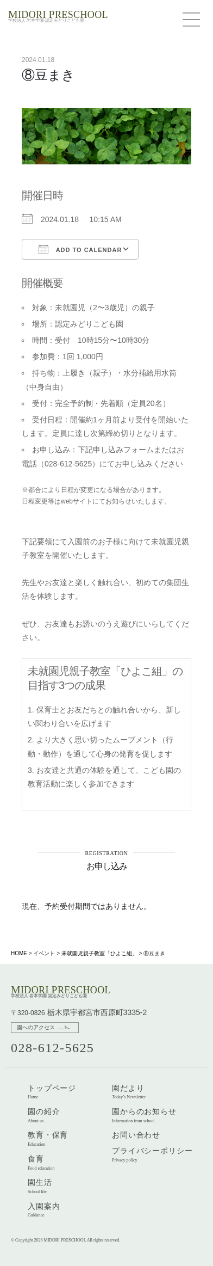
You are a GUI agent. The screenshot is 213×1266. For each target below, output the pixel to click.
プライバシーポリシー (152, 1154)
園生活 (40, 1186)
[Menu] (193, 19)
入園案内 (44, 1210)
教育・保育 (48, 1138)
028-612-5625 (52, 1048)
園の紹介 (44, 1115)
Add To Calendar (80, 249)
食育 (41, 1162)
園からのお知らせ (144, 1115)
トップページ (52, 1092)
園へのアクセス (36, 1027)
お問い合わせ (136, 1134)
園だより (129, 1092)
